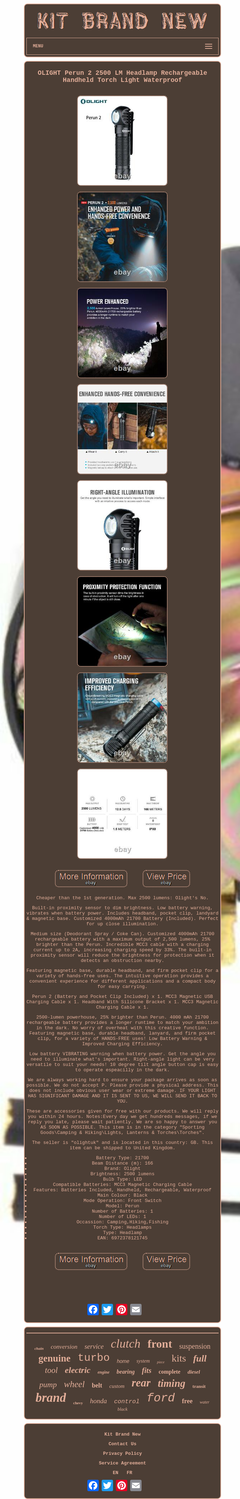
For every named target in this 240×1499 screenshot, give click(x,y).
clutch (126, 1343)
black (122, 1409)
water (204, 1402)
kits (179, 1358)
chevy (78, 1403)
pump (48, 1384)
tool (51, 1370)
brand (51, 1398)
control (126, 1401)
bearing (126, 1372)
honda (98, 1401)
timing (171, 1383)
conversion (64, 1346)
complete (169, 1372)
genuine (55, 1358)
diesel (194, 1372)
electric (78, 1370)
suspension (195, 1346)
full (200, 1358)
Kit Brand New (122, 1434)
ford (161, 1398)
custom (117, 1386)
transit (199, 1386)
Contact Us (122, 1444)
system (143, 1361)
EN (115, 1472)
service (94, 1346)
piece (160, 1362)
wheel (74, 1384)
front (160, 1343)
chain (39, 1348)
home (123, 1361)
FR (129, 1472)
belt (97, 1385)
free (187, 1401)
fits (147, 1370)
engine (103, 1372)
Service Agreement (122, 1463)
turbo (94, 1358)
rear (141, 1382)
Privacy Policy (122, 1453)
